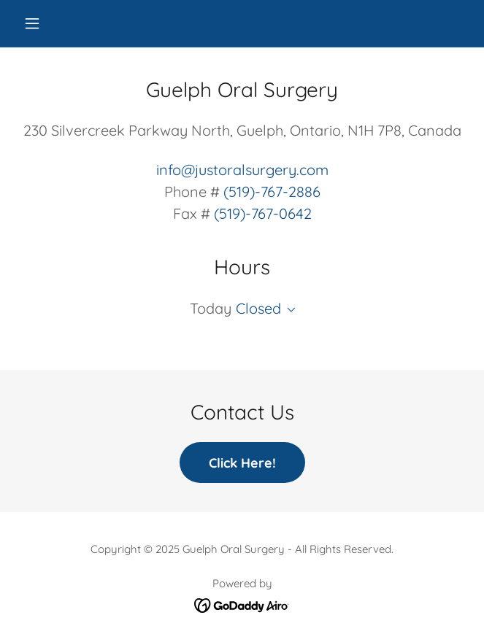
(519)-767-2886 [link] (271, 191)
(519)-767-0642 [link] (263, 213)
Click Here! (242, 463)
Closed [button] (258, 308)
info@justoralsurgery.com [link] (242, 169)
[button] (51, 23)
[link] (242, 604)
